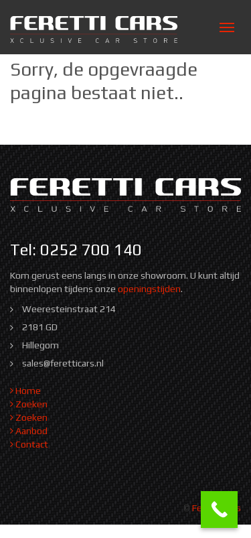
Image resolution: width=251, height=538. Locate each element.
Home (25, 390)
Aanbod (29, 430)
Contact (29, 444)
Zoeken (29, 404)
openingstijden (149, 288)
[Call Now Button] (219, 509)
